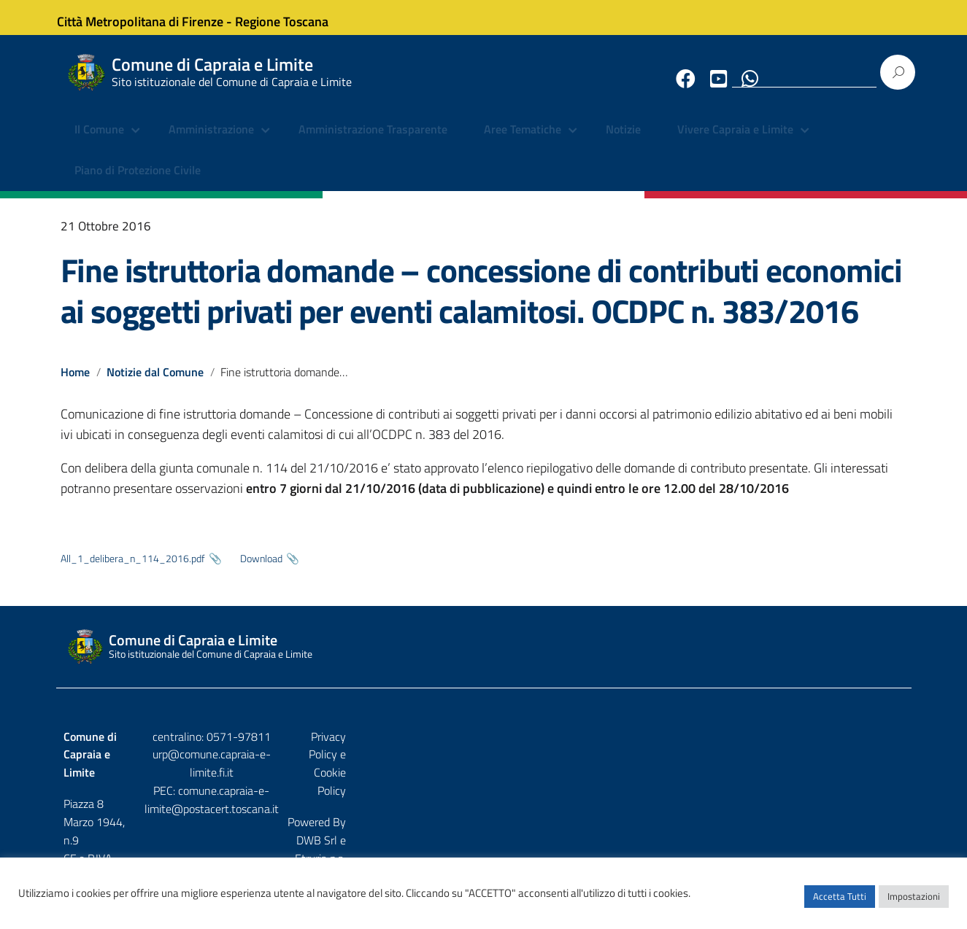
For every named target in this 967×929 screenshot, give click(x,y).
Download (261, 571)
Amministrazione (211, 142)
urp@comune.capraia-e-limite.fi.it (484, 766)
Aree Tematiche (522, 142)
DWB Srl (821, 779)
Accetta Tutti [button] (839, 903)
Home (75, 383)
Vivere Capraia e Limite (735, 142)
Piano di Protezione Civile (137, 182)
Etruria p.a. (878, 779)
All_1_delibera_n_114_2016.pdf (133, 571)
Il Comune (99, 142)
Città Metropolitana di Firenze (152, 17)
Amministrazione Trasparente (372, 142)
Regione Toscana (294, 17)
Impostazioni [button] (913, 903)
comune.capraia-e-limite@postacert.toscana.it (496, 784)
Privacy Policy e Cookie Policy (833, 748)
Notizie (623, 142)
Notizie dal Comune (155, 383)
